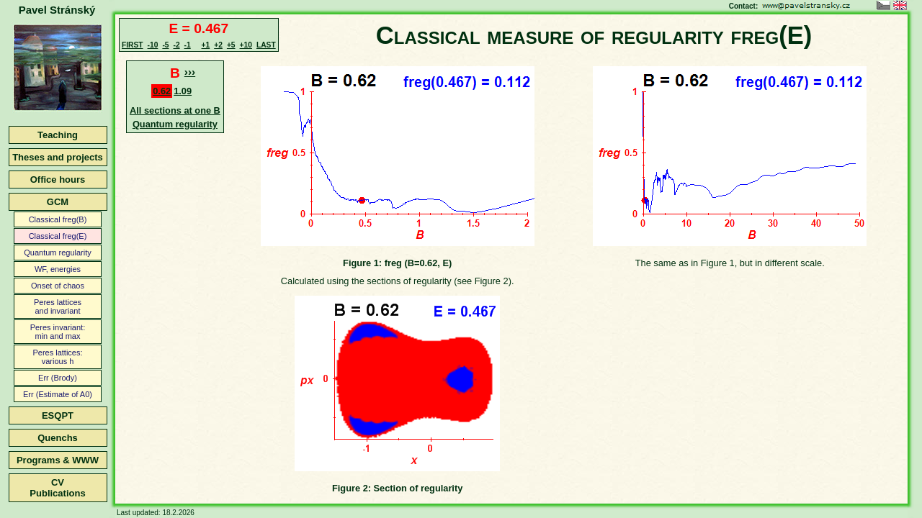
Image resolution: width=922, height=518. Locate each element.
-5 (165, 45)
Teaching (57, 135)
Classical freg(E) (58, 236)
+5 (231, 45)
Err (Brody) (57, 377)
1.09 (183, 91)
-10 (153, 45)
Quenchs (57, 437)
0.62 (162, 91)
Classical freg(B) (58, 219)
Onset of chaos (57, 285)
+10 (246, 45)
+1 (206, 45)
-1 (187, 45)
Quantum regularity (57, 252)
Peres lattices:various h (57, 356)
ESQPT (57, 415)
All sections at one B (175, 110)
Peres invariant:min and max (57, 331)
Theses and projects (57, 157)
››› (189, 71)
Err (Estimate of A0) (57, 394)
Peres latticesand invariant (57, 306)
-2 (176, 45)
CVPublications (57, 488)
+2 (218, 45)
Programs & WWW (58, 460)
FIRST (132, 45)
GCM (57, 201)
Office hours (58, 179)
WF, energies (58, 269)
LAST (266, 45)
